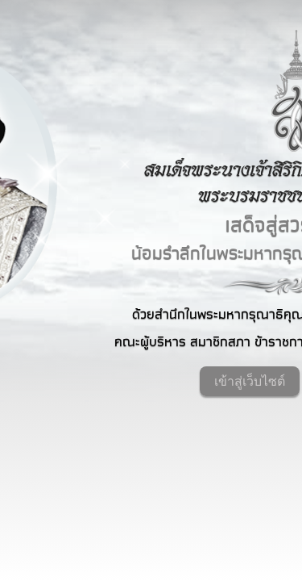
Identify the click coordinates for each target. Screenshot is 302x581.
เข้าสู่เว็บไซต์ (249, 381)
